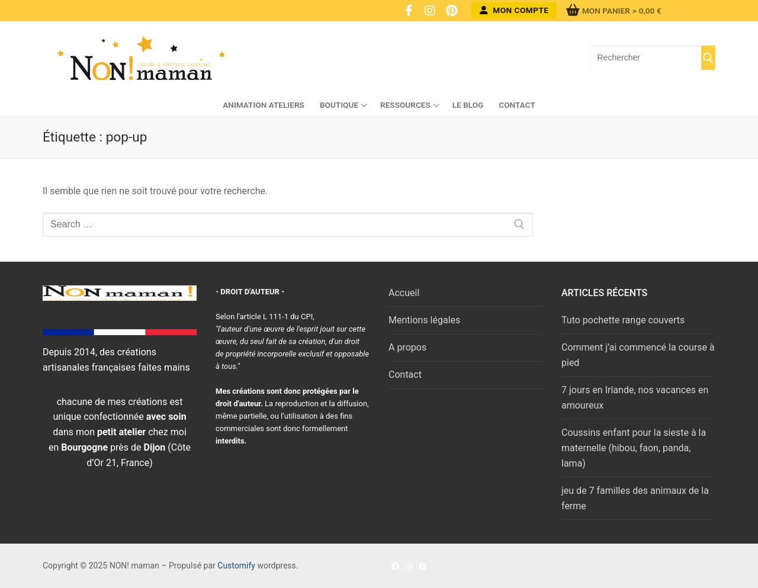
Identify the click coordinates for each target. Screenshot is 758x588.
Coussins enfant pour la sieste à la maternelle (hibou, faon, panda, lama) (633, 448)
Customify (236, 565)
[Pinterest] (451, 10)
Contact (405, 374)
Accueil (403, 292)
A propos (407, 347)
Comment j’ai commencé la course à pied (638, 355)
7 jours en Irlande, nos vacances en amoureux (634, 397)
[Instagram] (430, 10)
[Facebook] (408, 10)
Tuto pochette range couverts (623, 320)
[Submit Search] (708, 58)
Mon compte (514, 10)
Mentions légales (424, 320)
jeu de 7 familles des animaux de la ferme (635, 498)
